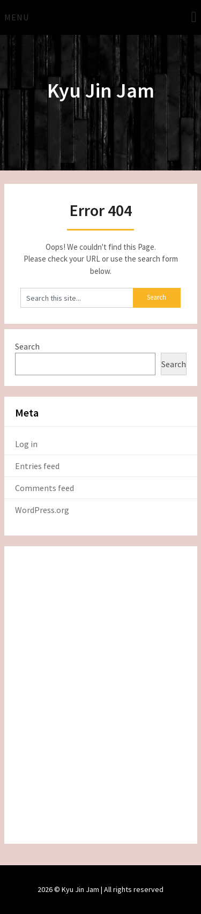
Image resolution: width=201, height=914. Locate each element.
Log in (26, 444)
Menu (16, 17)
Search (27, 346)
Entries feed (37, 465)
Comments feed (44, 487)
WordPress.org (42, 509)
